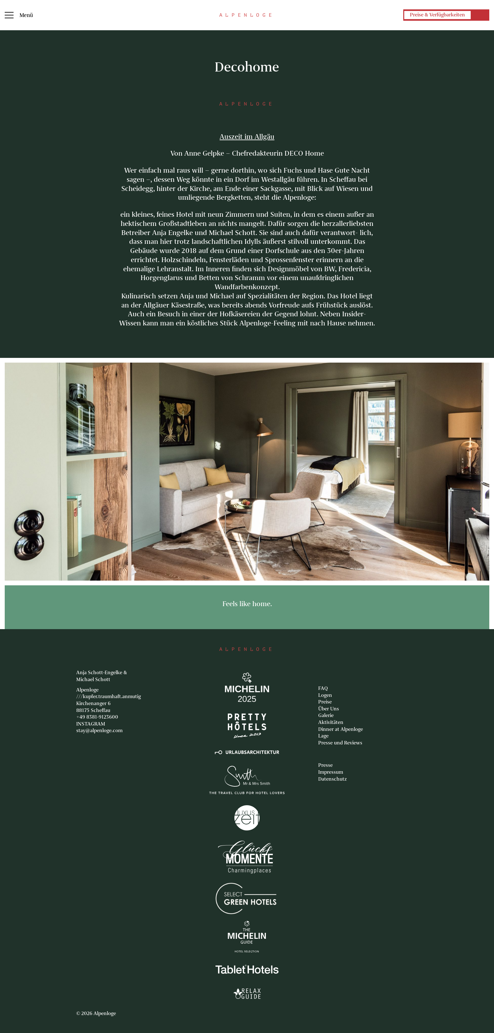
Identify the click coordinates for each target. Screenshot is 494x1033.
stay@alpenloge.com (99, 730)
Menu (9, 15)
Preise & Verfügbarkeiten (437, 15)
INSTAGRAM (90, 724)
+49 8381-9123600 (97, 717)
